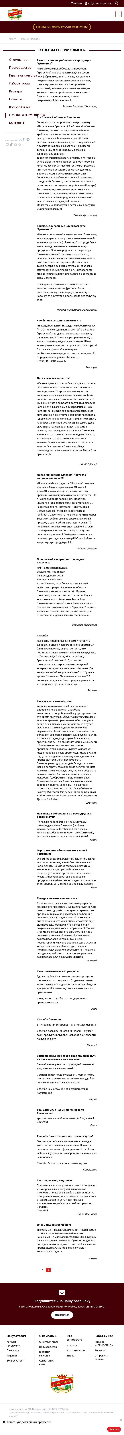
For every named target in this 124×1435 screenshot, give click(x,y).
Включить (113, 1429)
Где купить (13, 1350)
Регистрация (103, 3)
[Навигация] (118, 14)
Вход (89, 3)
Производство (20, 68)
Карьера (15, 91)
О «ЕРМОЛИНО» (48, 1342)
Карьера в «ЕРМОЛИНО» (103, 1344)
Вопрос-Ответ (20, 107)
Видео (70, 1355)
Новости (15, 99)
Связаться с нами (46, 1362)
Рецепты (12, 1355)
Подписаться (62, 1315)
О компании (18, 60)
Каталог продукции (13, 1344)
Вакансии (100, 1350)
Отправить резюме (101, 1357)
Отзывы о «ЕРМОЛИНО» (27, 115)
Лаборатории (19, 83)
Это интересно (76, 1350)
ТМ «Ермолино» (62, 27)
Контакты (16, 123)
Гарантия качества (23, 75)
